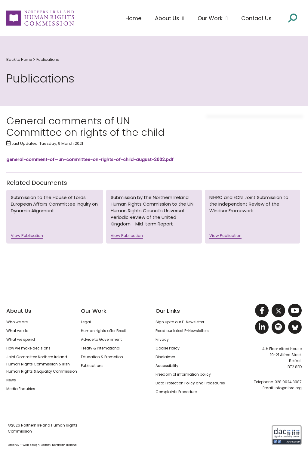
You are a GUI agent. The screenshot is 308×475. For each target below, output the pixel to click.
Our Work (93, 311)
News (11, 380)
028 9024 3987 (288, 381)
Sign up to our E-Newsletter (180, 321)
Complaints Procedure (176, 391)
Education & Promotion (102, 356)
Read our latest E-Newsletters (182, 330)
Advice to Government (101, 339)
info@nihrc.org (288, 387)
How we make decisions (28, 348)
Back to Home (19, 59)
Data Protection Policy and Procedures (190, 383)
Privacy (162, 339)
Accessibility (167, 365)
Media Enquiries (20, 388)
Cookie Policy (168, 348)
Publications (47, 59)
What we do (17, 330)
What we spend (20, 339)
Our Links (168, 311)
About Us (18, 311)
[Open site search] (293, 17)
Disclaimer (165, 356)
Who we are (17, 321)
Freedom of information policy (183, 374)
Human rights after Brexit (103, 330)
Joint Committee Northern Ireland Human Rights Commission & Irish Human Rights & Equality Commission (41, 364)
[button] (169, 18)
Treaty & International (100, 348)
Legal (86, 321)
